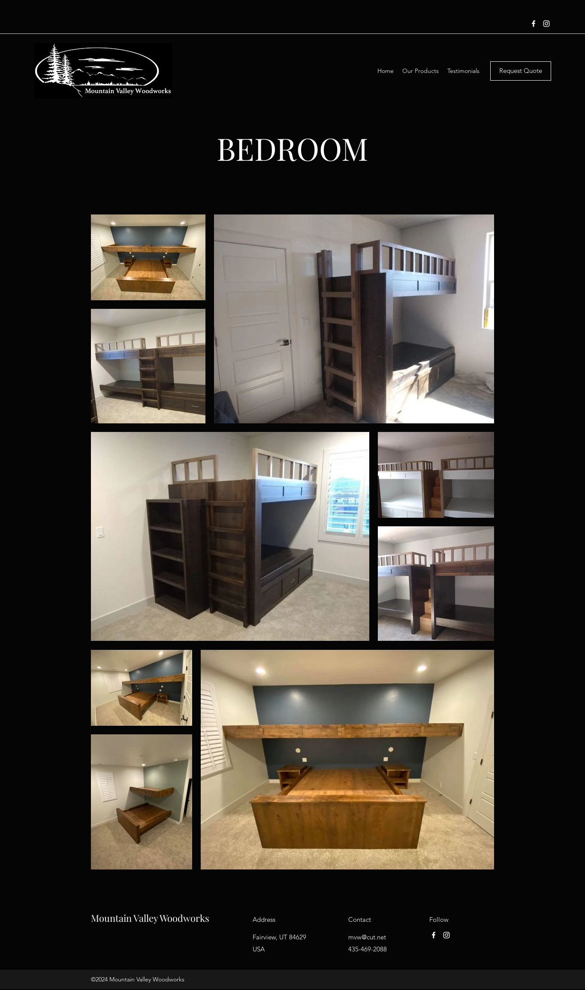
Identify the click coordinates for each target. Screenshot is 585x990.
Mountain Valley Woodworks (150, 918)
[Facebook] (533, 23)
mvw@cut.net (367, 937)
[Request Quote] (520, 71)
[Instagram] (546, 23)
